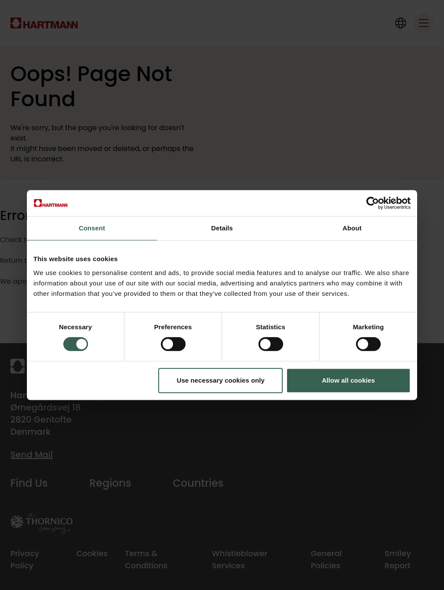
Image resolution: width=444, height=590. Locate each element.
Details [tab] (222, 228)
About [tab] (352, 228)
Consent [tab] (92, 228)
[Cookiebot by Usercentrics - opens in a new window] (373, 203)
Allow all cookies (348, 380)
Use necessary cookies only (221, 380)
